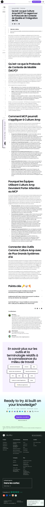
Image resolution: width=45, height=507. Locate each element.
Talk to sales (15, 467)
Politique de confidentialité (32, 504)
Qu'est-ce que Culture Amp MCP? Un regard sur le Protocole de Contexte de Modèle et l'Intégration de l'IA (22, 428)
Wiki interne (5, 449)
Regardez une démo (36, 1)
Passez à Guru (26, 462)
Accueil (4, 426)
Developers (25, 448)
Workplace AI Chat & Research (17, 443)
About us (14, 462)
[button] (43, 1)
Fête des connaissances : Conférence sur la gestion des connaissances (26, 472)
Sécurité (34, 445)
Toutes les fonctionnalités (5, 448)
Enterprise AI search (16, 448)
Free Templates (26, 452)
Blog (24, 447)
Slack (24, 469)
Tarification (5, 442)
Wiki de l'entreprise (16, 450)
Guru (37, 265)
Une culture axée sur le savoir (27, 467)
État (34, 444)
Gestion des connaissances (26, 464)
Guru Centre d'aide (37, 442)
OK (42, 502)
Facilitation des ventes (27, 460)
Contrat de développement (20, 501)
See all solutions (16, 453)
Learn (24, 442)
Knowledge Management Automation (15, 446)
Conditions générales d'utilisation (8, 501)
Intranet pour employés (17, 451)
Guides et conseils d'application (17, 426)
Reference (25, 445)
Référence (8, 426)
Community (25, 450)
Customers (25, 444)
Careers (14, 460)
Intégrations (5, 444)
